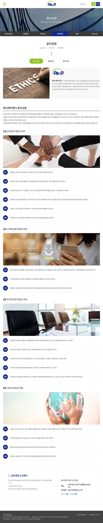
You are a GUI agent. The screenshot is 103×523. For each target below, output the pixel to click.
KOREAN (82, 4)
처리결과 (73, 494)
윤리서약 (65, 61)
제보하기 (64, 494)
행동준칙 (51, 61)
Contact (98, 4)
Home (93, 4)
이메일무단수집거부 (94, 515)
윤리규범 (36, 61)
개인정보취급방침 (81, 515)
